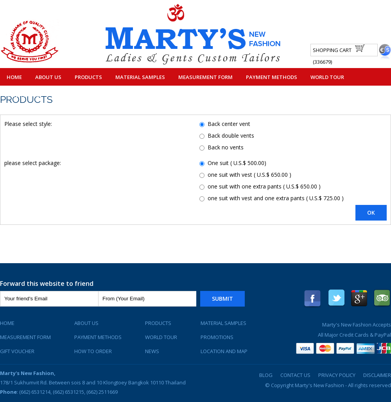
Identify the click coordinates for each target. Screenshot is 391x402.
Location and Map (224, 351)
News (152, 351)
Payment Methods (271, 77)
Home (14, 77)
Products (88, 77)
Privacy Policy (336, 375)
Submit (222, 298)
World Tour (327, 77)
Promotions (217, 337)
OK (371, 212)
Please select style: (28, 123)
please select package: (32, 163)
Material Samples (140, 77)
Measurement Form (205, 77)
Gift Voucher (17, 351)
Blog (266, 375)
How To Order (93, 351)
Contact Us (23, 95)
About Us (48, 77)
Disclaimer (377, 375)
